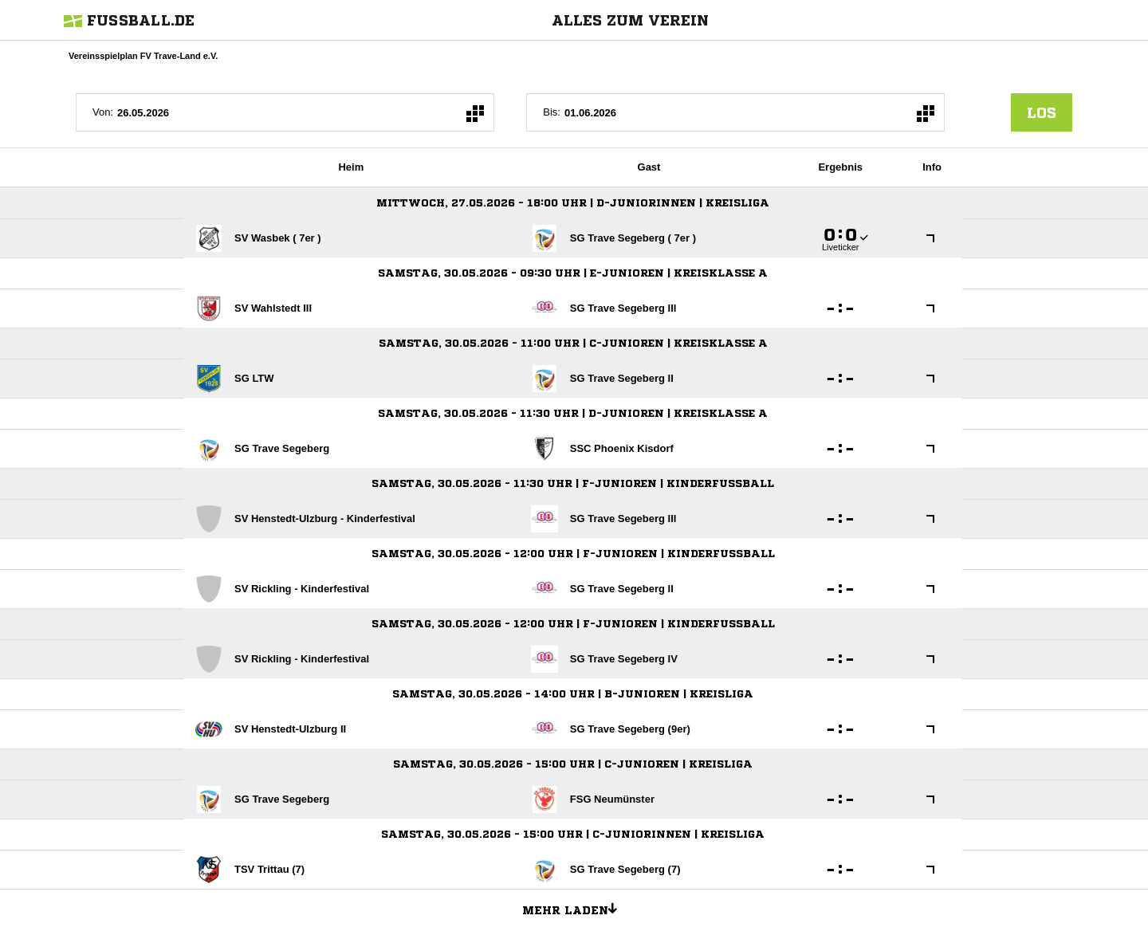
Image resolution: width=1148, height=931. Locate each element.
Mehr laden (575, 908)
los (1041, 112)
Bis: (551, 112)
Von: (102, 112)
